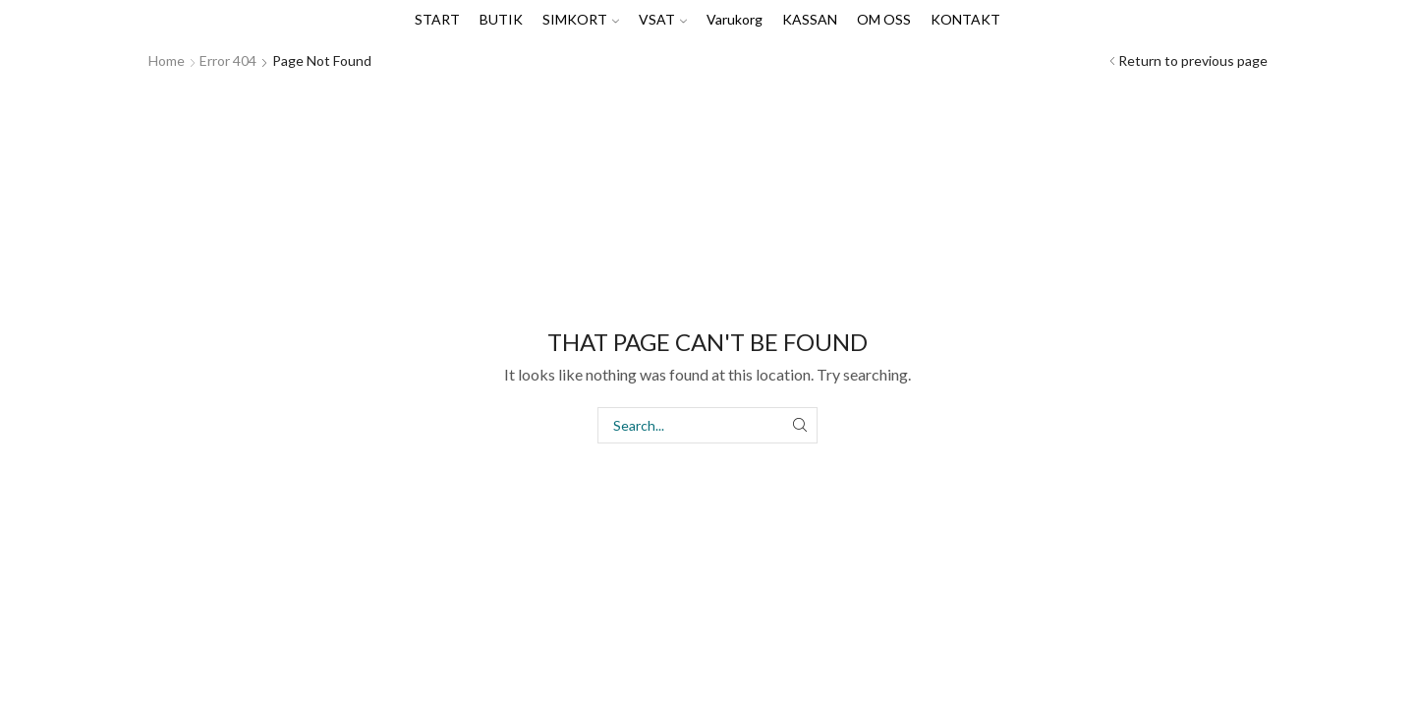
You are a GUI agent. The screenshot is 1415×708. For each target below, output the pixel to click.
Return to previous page (1193, 60)
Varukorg (735, 19)
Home (166, 60)
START (437, 19)
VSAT (663, 19)
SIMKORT (580, 19)
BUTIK (501, 19)
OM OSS (884, 19)
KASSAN (809, 19)
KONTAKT (965, 19)
